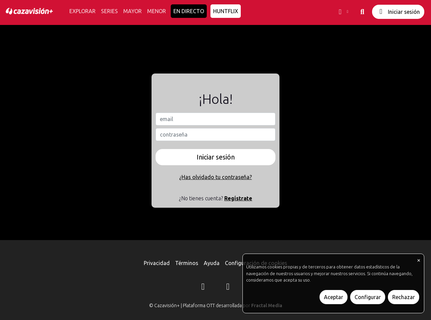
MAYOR (132, 11)
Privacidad (157, 263)
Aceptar (333, 297)
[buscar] (362, 12)
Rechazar (403, 297)
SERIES (109, 11)
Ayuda (212, 263)
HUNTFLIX (225, 11)
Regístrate (238, 198)
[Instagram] (203, 287)
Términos (186, 263)
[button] (343, 12)
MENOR (156, 11)
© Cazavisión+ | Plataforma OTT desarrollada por (215, 305)
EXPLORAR (82, 11)
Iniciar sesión (398, 11)
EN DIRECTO (188, 11)
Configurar (368, 297)
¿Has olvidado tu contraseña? (215, 177)
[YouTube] (228, 287)
